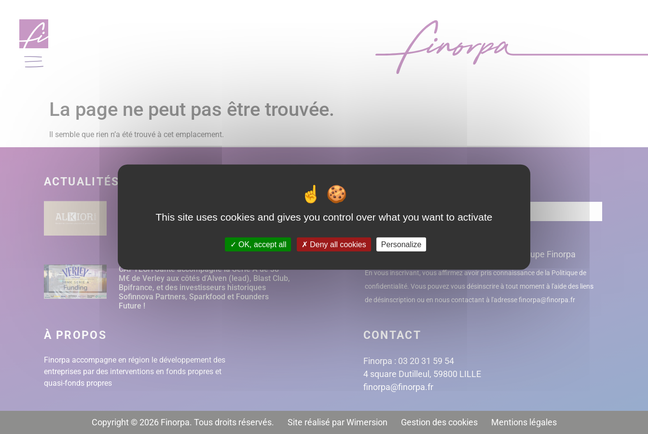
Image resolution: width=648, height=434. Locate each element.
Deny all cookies (334, 244)
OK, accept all (258, 244)
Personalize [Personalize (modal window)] (401, 244)
